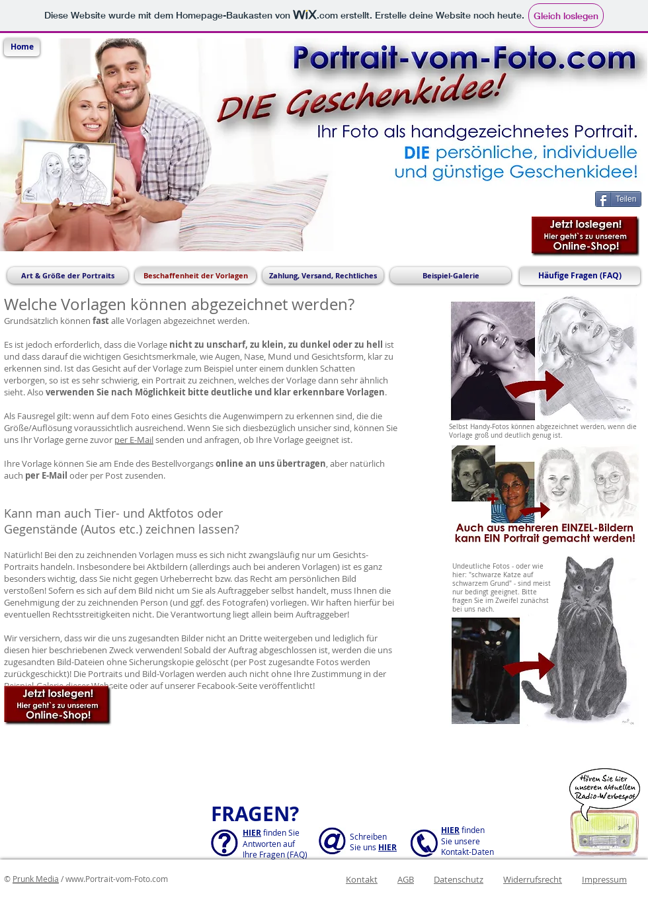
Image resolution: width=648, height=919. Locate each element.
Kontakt (362, 879)
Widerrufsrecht (532, 879)
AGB (405, 879)
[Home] (22, 47)
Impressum (604, 879)
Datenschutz (458, 879)
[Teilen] (618, 199)
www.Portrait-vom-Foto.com (116, 878)
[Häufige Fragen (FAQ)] (580, 276)
